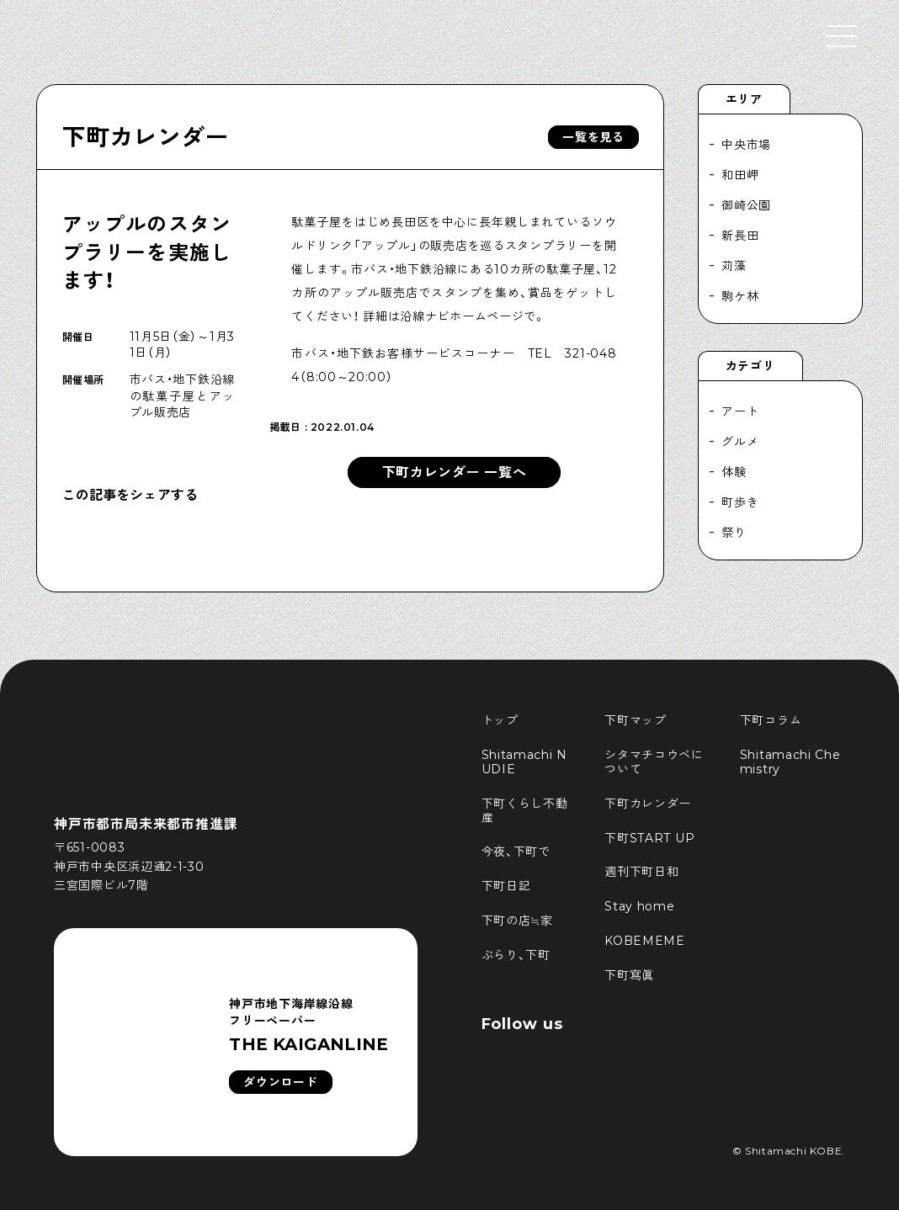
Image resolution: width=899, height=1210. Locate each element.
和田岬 (739, 175)
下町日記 (506, 886)
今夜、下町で (516, 851)
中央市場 (746, 144)
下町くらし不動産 (524, 810)
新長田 (739, 235)
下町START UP (649, 838)
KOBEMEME (644, 940)
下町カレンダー (145, 137)
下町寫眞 (629, 975)
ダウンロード (280, 1082)
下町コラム (771, 720)
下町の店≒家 (517, 920)
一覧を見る (593, 137)
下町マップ (635, 720)
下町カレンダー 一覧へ (454, 472)
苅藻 (733, 265)
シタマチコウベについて (654, 762)
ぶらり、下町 (516, 955)
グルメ (739, 441)
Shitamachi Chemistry (790, 762)
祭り (733, 532)
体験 (733, 472)
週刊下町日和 (641, 871)
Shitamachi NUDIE (524, 762)
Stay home (639, 906)
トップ (500, 720)
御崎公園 (746, 205)
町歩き (739, 502)
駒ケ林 (739, 296)
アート (739, 411)
